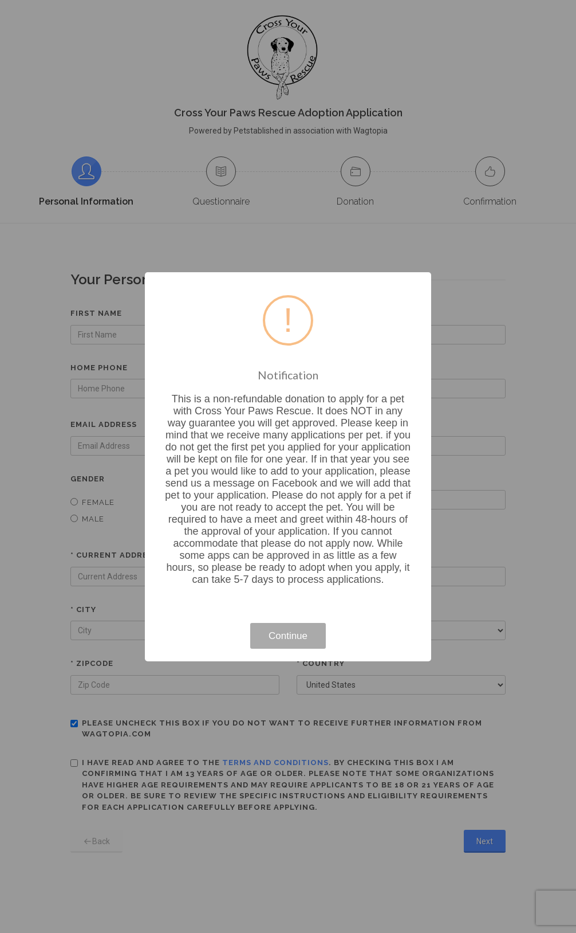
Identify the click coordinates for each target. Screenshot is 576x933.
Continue (288, 635)
